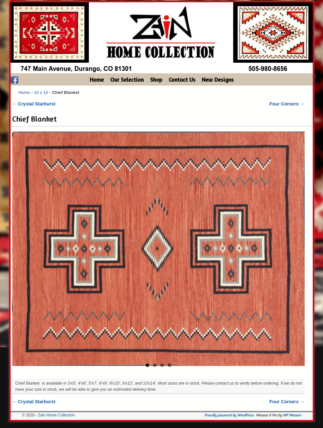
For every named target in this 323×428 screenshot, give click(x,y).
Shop (156, 79)
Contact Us (182, 79)
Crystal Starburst (34, 103)
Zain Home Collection (56, 415)
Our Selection (127, 79)
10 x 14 (41, 92)
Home (97, 79)
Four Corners (286, 103)
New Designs (218, 79)
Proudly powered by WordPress (229, 415)
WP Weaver (292, 415)
